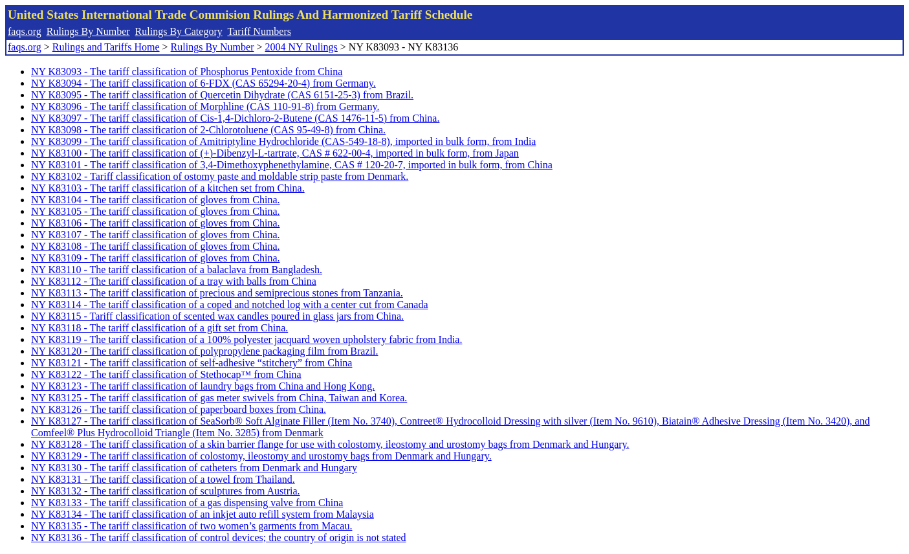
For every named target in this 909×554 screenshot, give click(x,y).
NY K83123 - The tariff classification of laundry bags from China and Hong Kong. (203, 386)
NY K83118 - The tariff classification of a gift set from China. (159, 327)
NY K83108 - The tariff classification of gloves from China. (155, 246)
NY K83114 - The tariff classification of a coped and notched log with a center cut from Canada (229, 304)
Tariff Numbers (259, 31)
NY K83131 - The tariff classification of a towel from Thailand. (163, 479)
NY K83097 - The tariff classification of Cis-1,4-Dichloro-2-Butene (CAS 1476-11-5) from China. (235, 118)
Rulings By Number (88, 31)
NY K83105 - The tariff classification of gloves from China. (155, 211)
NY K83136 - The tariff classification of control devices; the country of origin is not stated (218, 537)
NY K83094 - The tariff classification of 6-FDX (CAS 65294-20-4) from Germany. (203, 83)
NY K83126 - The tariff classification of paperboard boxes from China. (178, 409)
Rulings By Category (179, 31)
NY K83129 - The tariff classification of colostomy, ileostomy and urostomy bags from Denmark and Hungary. (261, 455)
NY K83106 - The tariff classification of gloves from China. (155, 222)
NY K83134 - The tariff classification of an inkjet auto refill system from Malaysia (202, 514)
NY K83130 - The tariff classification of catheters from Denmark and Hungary (194, 467)
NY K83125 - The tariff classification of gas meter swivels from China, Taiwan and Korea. (219, 397)
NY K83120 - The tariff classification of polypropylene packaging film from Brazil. (204, 351)
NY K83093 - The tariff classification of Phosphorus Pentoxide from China (186, 71)
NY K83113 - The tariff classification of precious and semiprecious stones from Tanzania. (217, 292)
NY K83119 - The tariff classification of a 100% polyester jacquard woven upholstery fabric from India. (246, 339)
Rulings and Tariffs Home (106, 46)
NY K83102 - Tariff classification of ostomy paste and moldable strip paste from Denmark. (219, 176)
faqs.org (24, 31)
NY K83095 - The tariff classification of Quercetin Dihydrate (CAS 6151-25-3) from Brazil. (222, 94)
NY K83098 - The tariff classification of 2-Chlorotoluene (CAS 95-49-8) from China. (208, 129)
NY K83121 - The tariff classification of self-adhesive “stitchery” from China (191, 362)
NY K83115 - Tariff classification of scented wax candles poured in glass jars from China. (217, 316)
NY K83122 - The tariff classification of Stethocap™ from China (166, 374)
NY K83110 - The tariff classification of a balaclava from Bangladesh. (176, 269)
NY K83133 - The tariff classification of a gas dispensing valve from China (187, 502)
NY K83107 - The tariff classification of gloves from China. (155, 234)
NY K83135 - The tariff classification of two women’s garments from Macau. (191, 525)
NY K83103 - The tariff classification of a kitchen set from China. (168, 188)
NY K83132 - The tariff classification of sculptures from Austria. (165, 490)
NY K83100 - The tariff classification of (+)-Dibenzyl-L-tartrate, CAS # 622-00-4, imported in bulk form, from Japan (275, 153)
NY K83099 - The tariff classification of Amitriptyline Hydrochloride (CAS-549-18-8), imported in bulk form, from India (283, 141)
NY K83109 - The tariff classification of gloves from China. (155, 257)
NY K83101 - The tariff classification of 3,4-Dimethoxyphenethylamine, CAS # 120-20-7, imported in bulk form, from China (292, 164)
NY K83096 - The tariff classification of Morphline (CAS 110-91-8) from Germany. (205, 106)
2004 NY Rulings (301, 46)
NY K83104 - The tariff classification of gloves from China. (155, 199)
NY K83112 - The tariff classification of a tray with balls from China (173, 281)
